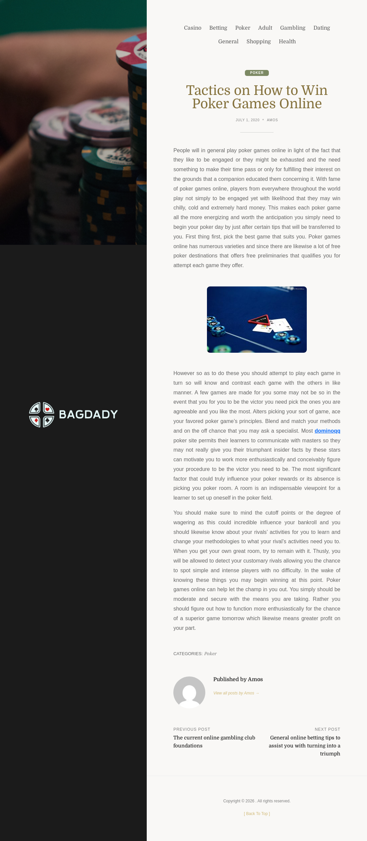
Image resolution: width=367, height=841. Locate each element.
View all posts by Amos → (236, 693)
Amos (272, 120)
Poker (257, 73)
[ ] (257, 813)
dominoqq (327, 431)
